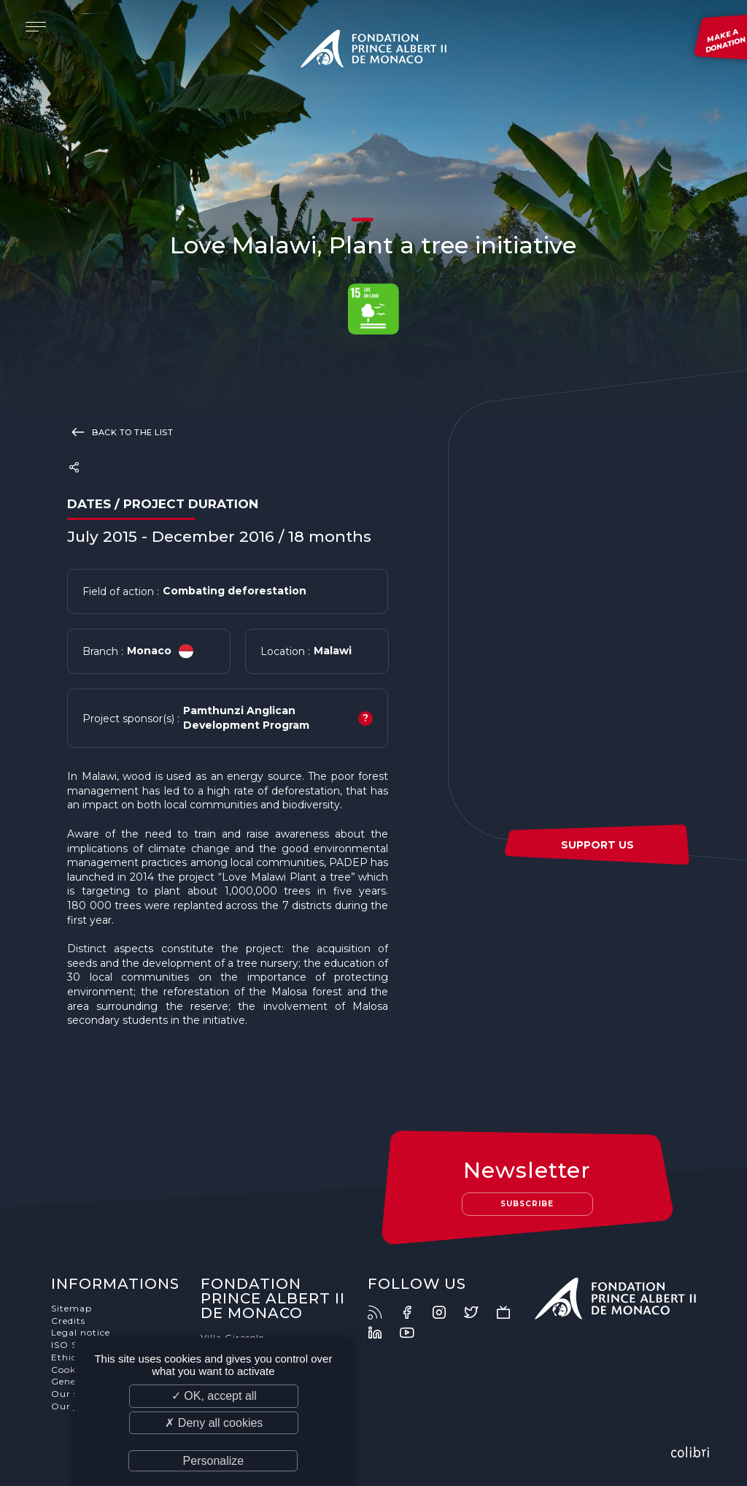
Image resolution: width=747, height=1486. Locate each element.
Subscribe (526, 1204)
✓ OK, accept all (214, 1396)
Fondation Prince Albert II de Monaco (373, 51)
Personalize (213, 1461)
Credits (70, 1322)
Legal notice (82, 1333)
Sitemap (73, 1309)
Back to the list (120, 432)
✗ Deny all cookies (214, 1423)
